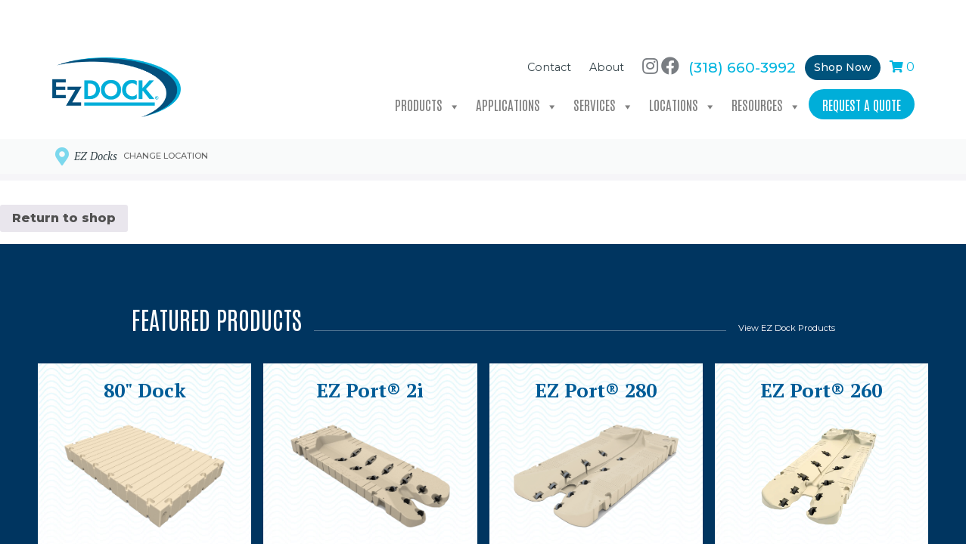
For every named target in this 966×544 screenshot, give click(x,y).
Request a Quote (861, 68)
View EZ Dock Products (786, 328)
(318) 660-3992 (742, 32)
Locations (682, 70)
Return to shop (64, 218)
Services (603, 70)
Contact (549, 32)
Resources (766, 70)
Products (428, 70)
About (606, 32)
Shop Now (842, 32)
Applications (517, 70)
